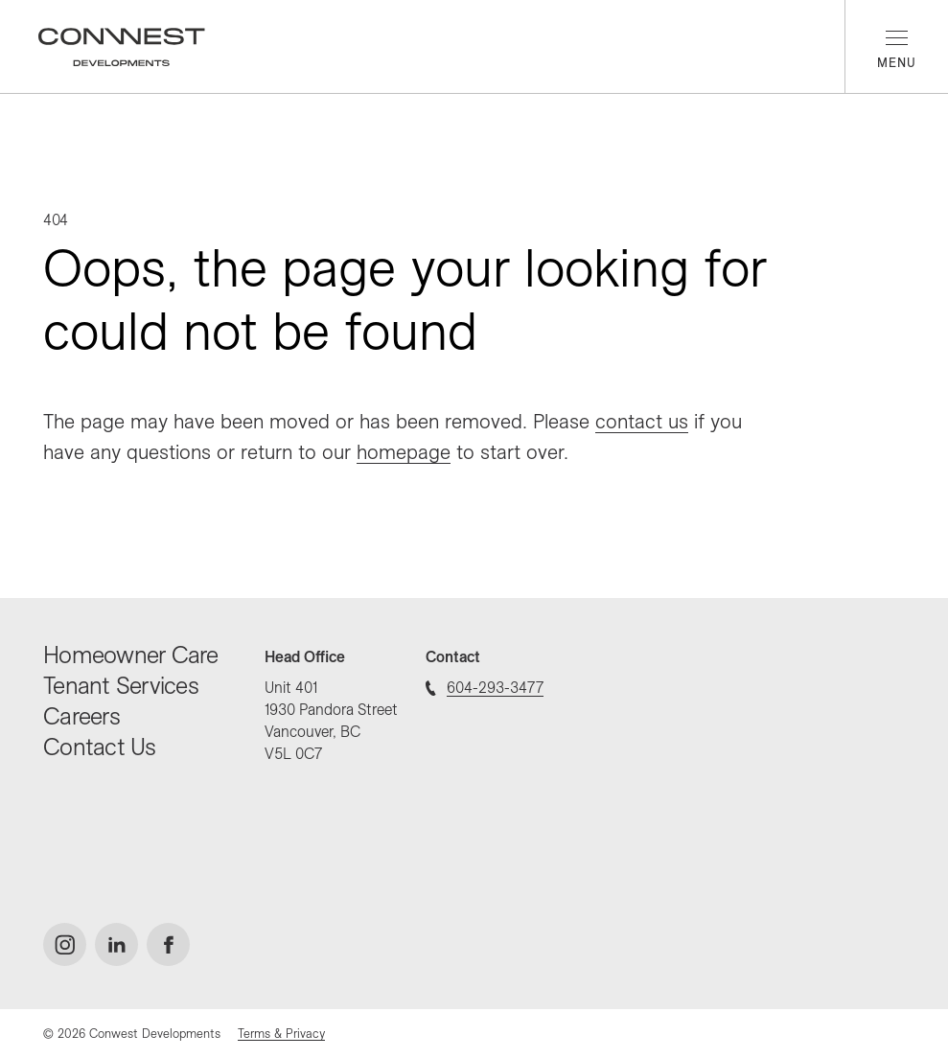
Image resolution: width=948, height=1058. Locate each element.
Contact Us (99, 746)
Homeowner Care (131, 654)
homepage (404, 451)
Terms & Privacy (281, 1033)
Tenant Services (120, 685)
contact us (641, 420)
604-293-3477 (484, 687)
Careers (81, 715)
